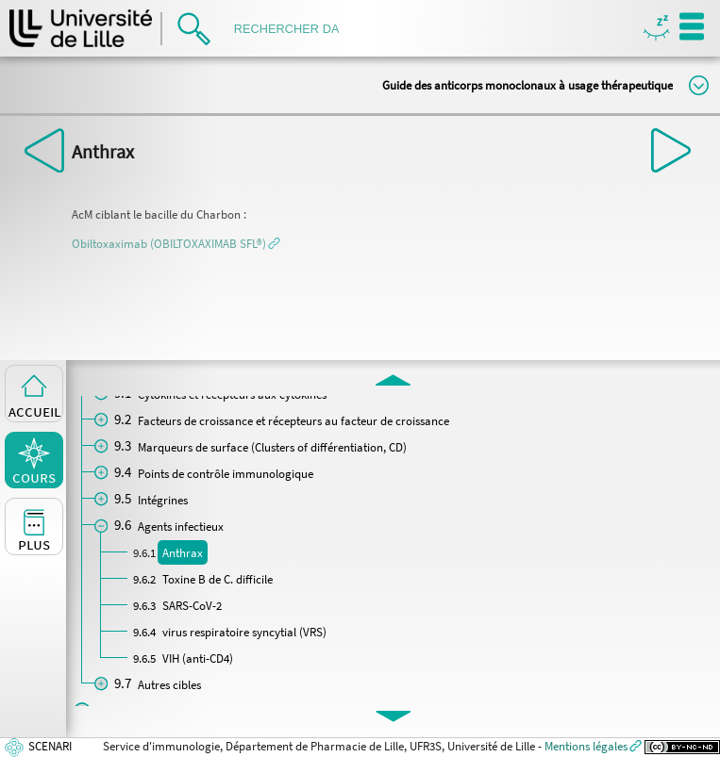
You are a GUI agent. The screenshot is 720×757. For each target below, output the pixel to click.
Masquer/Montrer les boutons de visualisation (656, 28)
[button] (176, 243)
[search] (292, 28)
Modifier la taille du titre (698, 85)
